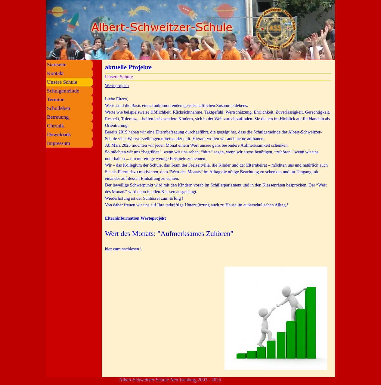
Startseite (56, 64)
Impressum (58, 143)
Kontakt (55, 73)
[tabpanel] (218, 170)
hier (108, 248)
